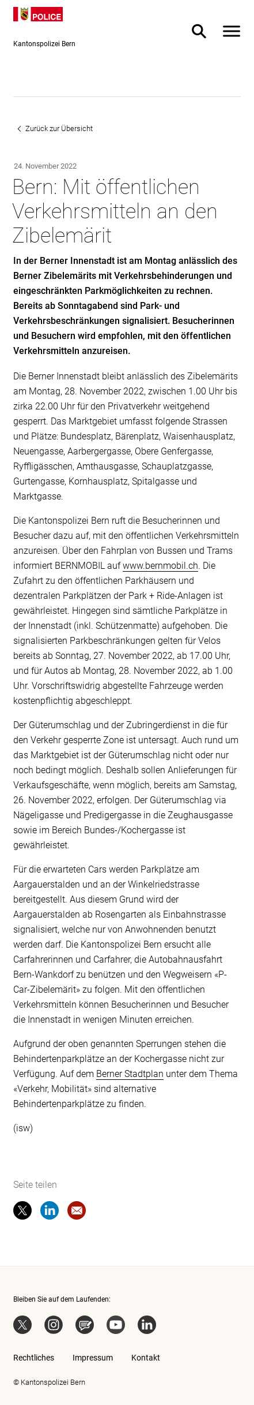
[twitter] (22, 1212)
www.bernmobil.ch (160, 565)
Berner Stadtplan (130, 1073)
